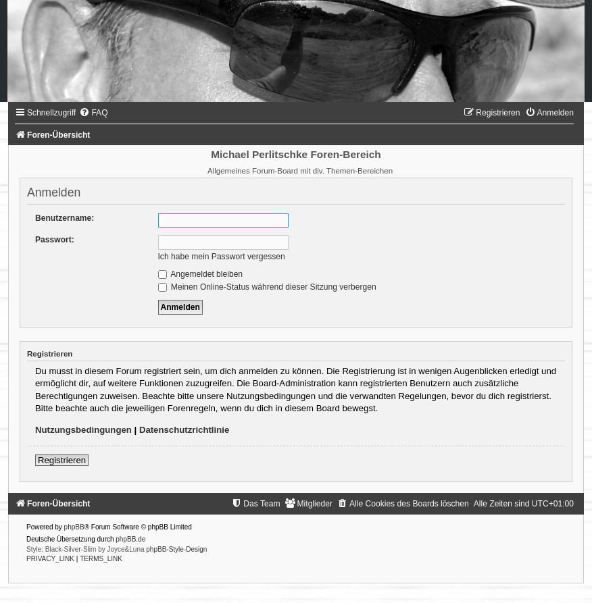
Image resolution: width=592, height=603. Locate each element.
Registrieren (62, 460)
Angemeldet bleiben (200, 274)
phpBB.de (130, 539)
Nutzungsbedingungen (83, 430)
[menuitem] (93, 112)
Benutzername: (64, 218)
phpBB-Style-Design (176, 549)
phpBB (74, 527)
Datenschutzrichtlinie (184, 430)
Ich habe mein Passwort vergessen (221, 256)
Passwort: (54, 239)
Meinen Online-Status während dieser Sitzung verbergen (267, 287)
